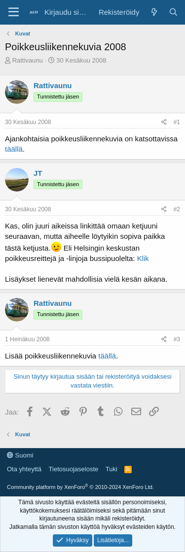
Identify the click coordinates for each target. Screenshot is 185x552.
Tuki (111, 469)
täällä (14, 149)
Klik (143, 258)
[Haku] (173, 12)
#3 (177, 339)
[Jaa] (164, 122)
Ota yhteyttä (24, 469)
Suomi (20, 455)
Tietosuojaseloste (74, 469)
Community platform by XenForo (80, 487)
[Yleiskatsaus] (153, 12)
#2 (177, 209)
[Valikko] (13, 12)
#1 (177, 122)
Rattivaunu (27, 60)
